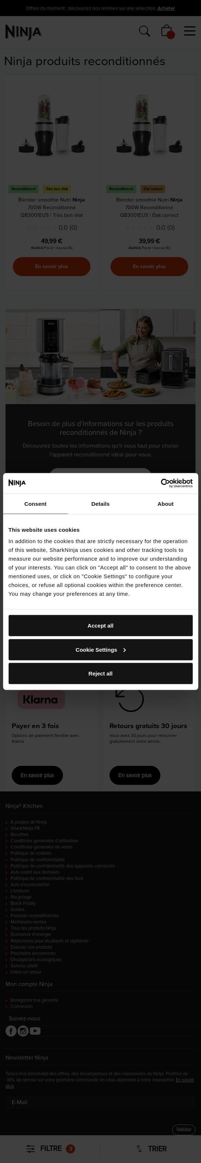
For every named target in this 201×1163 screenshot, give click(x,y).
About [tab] (165, 503)
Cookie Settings (101, 649)
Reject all (101, 673)
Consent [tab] (35, 503)
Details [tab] (101, 503)
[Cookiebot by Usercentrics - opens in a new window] (161, 483)
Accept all (100, 625)
